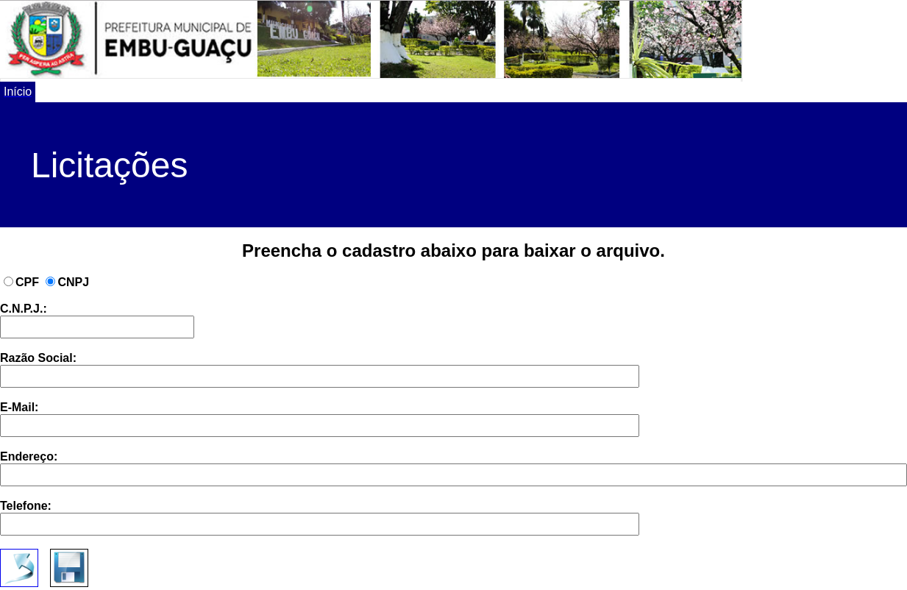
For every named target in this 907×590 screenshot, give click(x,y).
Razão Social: (319, 370)
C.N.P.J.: (97, 320)
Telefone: (319, 518)
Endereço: (453, 468)
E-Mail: (319, 419)
